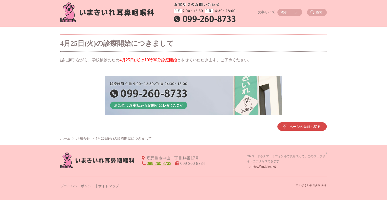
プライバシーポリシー (77, 186)
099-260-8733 (159, 163)
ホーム (65, 138)
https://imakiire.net (264, 166)
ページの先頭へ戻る (305, 127)
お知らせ (83, 138)
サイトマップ (108, 186)
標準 (283, 12)
